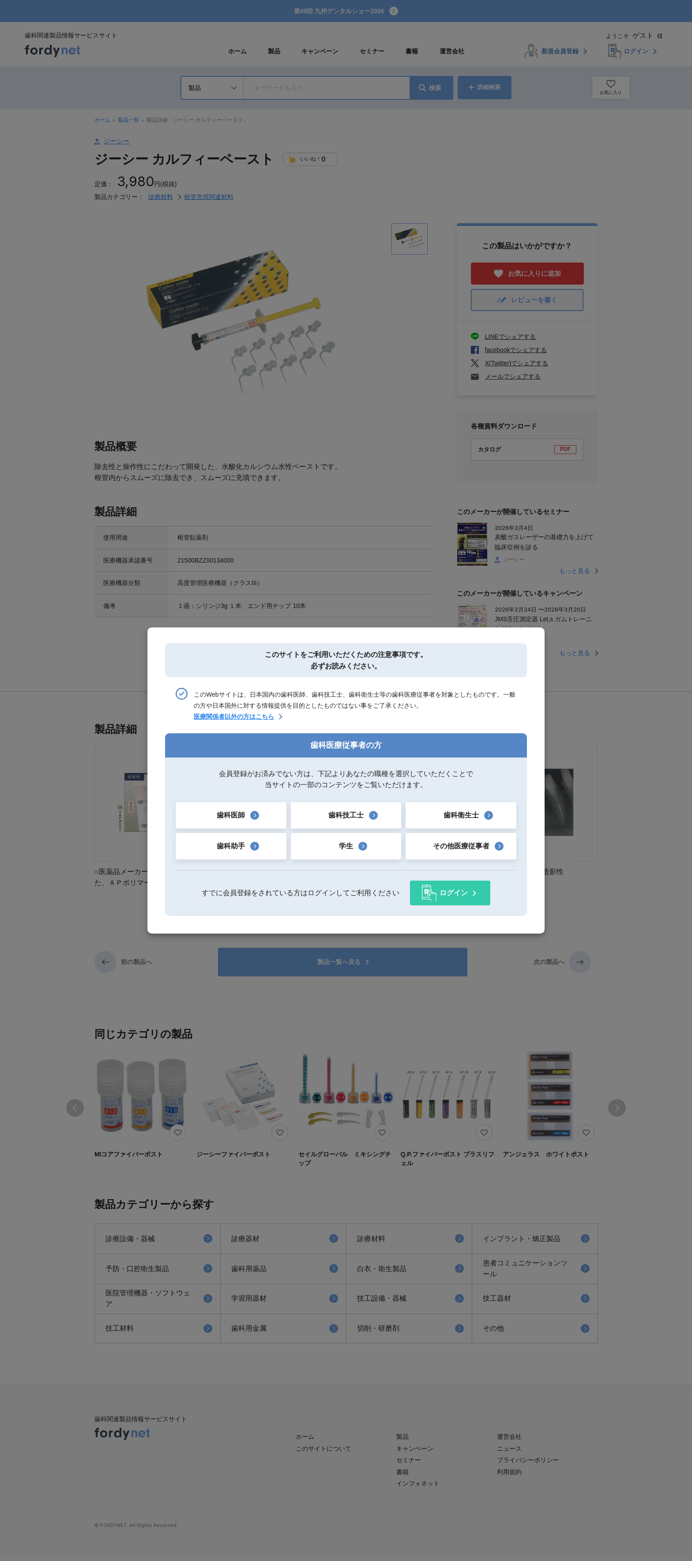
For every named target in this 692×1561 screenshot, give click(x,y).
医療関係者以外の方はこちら (234, 716)
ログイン (454, 893)
